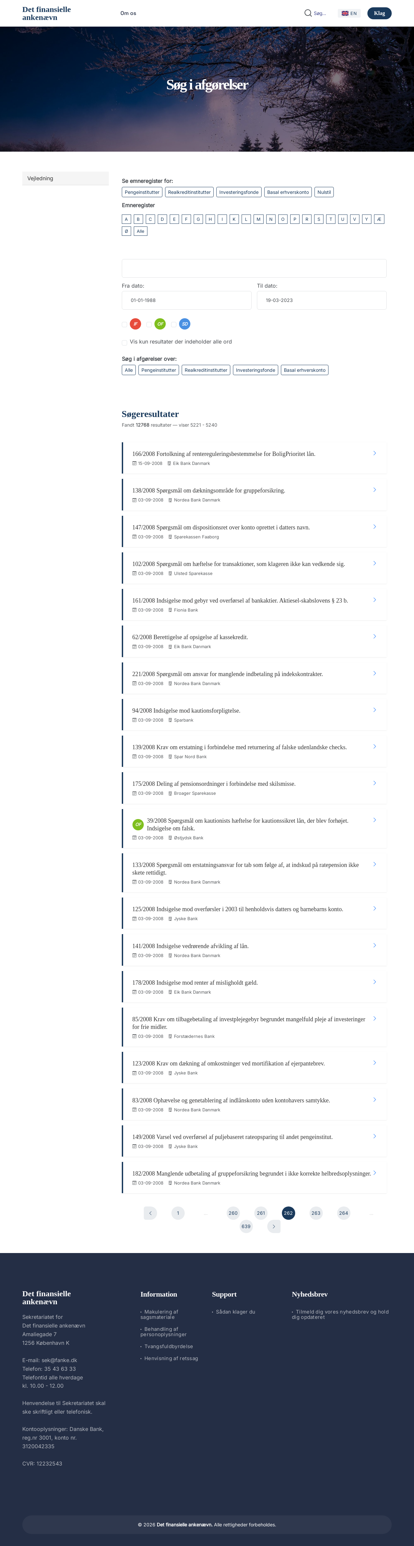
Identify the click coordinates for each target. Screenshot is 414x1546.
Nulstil (324, 192)
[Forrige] (150, 1211)
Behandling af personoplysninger (163, 1330)
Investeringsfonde (239, 192)
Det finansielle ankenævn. (185, 1523)
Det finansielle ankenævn (46, 13)
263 (315, 1211)
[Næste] (274, 1225)
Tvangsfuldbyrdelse (168, 1344)
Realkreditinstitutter (189, 192)
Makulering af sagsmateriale (159, 1313)
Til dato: (267, 285)
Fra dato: (133, 285)
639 (246, 1225)
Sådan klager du (236, 1310)
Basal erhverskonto (288, 192)
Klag (379, 13)
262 (288, 1211)
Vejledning (40, 178)
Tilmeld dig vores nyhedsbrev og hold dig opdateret (340, 1313)
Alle (140, 231)
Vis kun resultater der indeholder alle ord (181, 341)
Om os (128, 13)
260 (233, 1211)
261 (261, 1211)
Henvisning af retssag (171, 1356)
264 (343, 1211)
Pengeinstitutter (142, 192)
